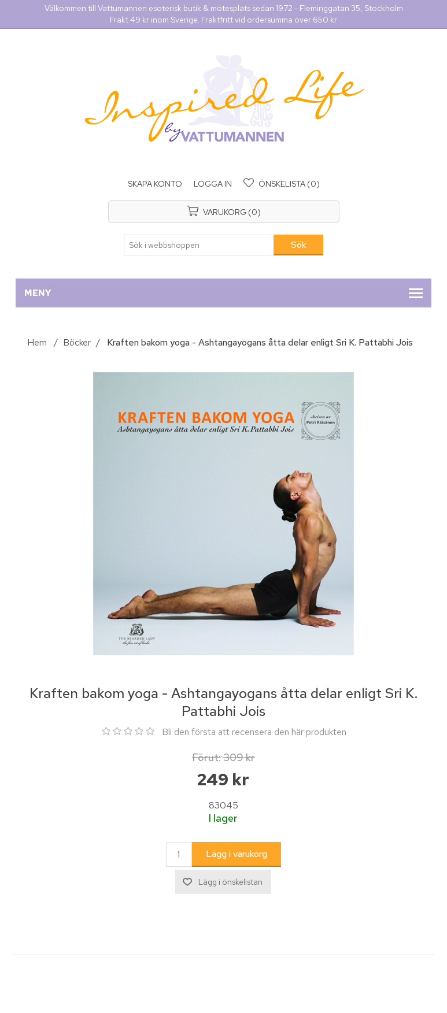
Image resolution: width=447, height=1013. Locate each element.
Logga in (213, 184)
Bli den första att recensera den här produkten (254, 732)
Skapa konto (155, 184)
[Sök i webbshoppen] (199, 245)
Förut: (206, 757)
